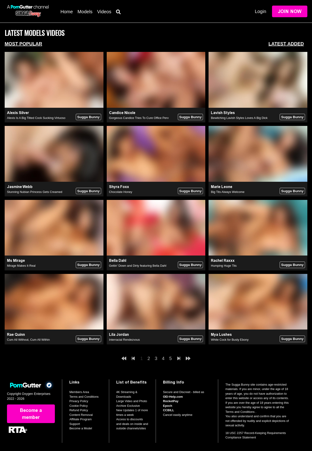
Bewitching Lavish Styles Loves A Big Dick (239, 118)
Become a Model (80, 428)
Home (66, 11)
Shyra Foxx (119, 187)
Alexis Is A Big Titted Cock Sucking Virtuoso (36, 118)
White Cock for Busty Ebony (230, 339)
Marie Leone (221, 187)
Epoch (167, 405)
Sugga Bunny (88, 117)
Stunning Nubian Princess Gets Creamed (34, 192)
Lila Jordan (119, 334)
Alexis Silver (18, 113)
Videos (104, 11)
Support (74, 424)
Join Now (290, 11)
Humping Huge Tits (224, 265)
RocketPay (170, 401)
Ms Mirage (16, 260)
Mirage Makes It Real (21, 265)
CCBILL (168, 410)
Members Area (79, 392)
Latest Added (286, 43)
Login (260, 11)
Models (84, 11)
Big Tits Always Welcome (227, 192)
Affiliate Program (80, 419)
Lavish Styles (223, 113)
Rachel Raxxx (223, 260)
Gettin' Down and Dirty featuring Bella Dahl (137, 265)
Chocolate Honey (120, 192)
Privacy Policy (78, 401)
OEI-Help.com (173, 396)
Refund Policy (78, 410)
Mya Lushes (221, 334)
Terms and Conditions (84, 396)
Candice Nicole (122, 113)
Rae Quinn (16, 334)
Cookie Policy (78, 405)
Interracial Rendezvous (124, 339)
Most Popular (23, 43)
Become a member (31, 413)
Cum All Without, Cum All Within (28, 339)
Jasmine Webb (20, 187)
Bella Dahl (117, 260)
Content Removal (81, 415)
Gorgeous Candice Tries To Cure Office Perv (139, 118)
